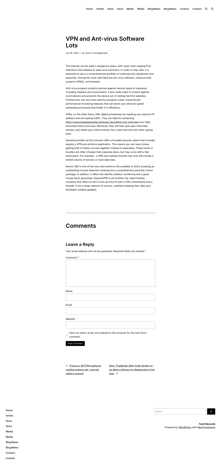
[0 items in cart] (206, 9)
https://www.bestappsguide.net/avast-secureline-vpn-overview (102, 122)
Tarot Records (207, 424)
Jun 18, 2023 (72, 53)
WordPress (185, 427)
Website (70, 319)
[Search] (211, 411)
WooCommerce (206, 427)
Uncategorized (100, 53)
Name (69, 291)
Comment (72, 257)
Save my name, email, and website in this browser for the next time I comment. (108, 334)
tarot (87, 53)
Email (69, 304)
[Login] (212, 9)
